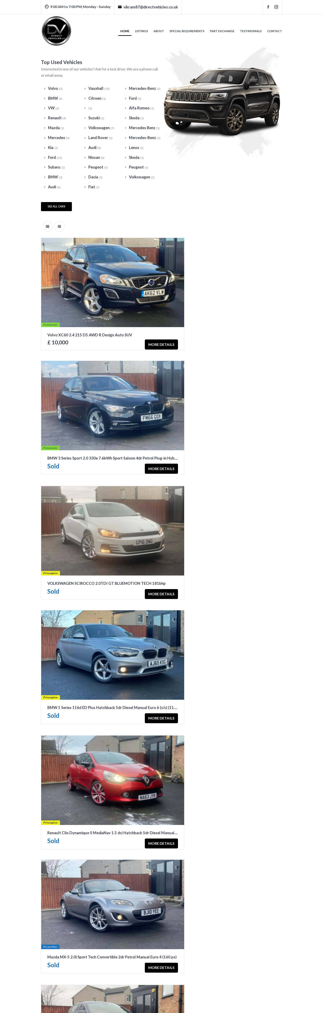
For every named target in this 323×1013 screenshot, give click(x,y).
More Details (131, 326)
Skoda (136, 118)
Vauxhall (99, 88)
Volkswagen (101, 128)
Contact (274, 31)
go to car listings (60, 971)
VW (53, 108)
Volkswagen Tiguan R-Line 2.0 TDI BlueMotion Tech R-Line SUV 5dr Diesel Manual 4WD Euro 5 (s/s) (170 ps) (142, 751)
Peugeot (98, 168)
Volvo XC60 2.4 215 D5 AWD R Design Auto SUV (90, 319)
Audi (54, 188)
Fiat (93, 188)
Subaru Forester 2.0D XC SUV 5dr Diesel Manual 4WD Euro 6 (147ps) (234, 859)
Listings (141, 31)
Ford (55, 158)
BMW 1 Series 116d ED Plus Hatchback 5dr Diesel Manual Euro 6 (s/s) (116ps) (241, 427)
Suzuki (96, 118)
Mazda (56, 128)
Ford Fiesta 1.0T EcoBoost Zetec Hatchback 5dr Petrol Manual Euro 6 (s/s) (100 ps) (120, 859)
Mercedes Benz (145, 128)
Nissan (96, 158)
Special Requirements (187, 31)
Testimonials (251, 31)
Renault (57, 118)
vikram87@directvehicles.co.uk (148, 7)
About (158, 31)
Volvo (55, 88)
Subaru (56, 168)
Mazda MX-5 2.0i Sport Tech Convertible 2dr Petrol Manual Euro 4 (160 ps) (238, 535)
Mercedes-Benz (145, 88)
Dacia (95, 178)
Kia (53, 148)
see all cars (56, 207)
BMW (55, 98)
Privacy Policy (103, 1004)
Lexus (136, 148)
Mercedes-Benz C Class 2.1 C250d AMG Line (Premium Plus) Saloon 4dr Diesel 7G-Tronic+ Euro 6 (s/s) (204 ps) (144, 643)
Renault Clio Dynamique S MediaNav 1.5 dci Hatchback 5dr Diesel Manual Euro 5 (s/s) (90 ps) (128, 535)
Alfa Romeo (141, 108)
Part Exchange (222, 31)
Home (124, 31)
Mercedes (59, 138)
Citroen (97, 98)
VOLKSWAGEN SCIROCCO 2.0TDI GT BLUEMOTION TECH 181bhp (107, 427)
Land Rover (100, 138)
